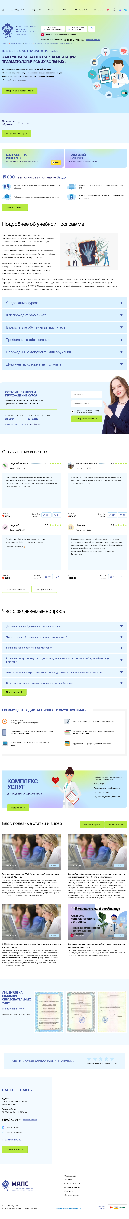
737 (48, 515)
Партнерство (80, 10)
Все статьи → (116, 824)
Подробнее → (18, 807)
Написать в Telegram (14, 1132)
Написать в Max (12, 1127)
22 (124, 515)
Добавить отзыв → (15, 589)
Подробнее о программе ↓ (19, 90)
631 (114, 577)
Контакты (98, 10)
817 (49, 577)
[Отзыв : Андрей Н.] (6, 578)
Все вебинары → (92, 824)
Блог (64, 10)
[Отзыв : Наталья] (72, 578)
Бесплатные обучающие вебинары (59, 34)
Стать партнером (72, 1183)
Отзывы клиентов (72, 1187)
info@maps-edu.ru (11, 1140)
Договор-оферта (71, 1195)
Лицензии (36, 10)
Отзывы (51, 10)
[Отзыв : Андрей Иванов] (6, 516)
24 (58, 515)
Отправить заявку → (16, 133)
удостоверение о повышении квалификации (42, 73)
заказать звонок (93, 40)
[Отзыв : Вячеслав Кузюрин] (72, 516)
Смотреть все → (44, 589)
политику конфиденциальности (88, 411)
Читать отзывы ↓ (15, 207)
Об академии (17, 10)
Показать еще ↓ (14, 692)
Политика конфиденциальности (67, 1208)
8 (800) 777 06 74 (74, 40)
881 (113, 515)
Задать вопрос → (15, 1149)
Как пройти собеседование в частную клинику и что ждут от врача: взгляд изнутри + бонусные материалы (97, 875)
